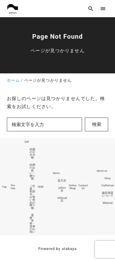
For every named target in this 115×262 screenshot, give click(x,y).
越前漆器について (107, 194)
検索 (96, 124)
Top (4, 186)
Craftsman (107, 185)
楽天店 (62, 180)
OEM (40, 186)
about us (102, 170)
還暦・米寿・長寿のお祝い (32, 223)
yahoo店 (62, 189)
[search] (91, 8)
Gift (27, 141)
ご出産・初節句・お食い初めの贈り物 (32, 197)
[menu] (103, 8)
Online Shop (73, 187)
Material (108, 202)
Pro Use (13, 187)
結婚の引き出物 (32, 153)
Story (107, 178)
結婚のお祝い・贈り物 (32, 171)
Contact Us (83, 187)
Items (56, 173)
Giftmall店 (62, 199)
